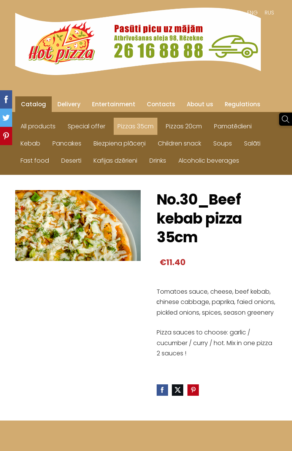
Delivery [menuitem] (69, 104)
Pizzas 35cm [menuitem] (135, 126)
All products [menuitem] (38, 126)
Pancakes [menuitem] (66, 143)
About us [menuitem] (200, 104)
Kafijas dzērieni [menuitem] (115, 160)
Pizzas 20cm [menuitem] (184, 126)
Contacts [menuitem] (161, 104)
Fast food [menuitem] (35, 160)
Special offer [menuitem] (86, 126)
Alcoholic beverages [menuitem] (208, 160)
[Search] (285, 119)
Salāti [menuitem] (252, 143)
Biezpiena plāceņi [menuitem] (120, 143)
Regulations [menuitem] (242, 104)
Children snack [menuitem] (179, 143)
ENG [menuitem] (252, 12)
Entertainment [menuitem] (113, 104)
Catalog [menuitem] (33, 104)
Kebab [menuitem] (30, 143)
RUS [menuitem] (269, 12)
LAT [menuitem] (236, 12)
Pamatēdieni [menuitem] (233, 126)
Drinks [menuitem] (157, 160)
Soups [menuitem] (222, 143)
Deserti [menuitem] (71, 160)
